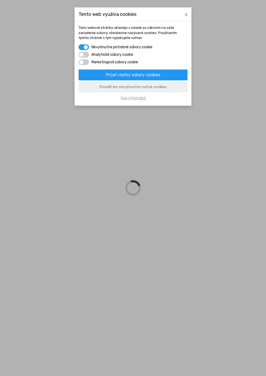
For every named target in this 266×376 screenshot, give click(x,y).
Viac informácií (133, 98)
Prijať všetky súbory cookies (133, 74)
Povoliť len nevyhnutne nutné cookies (133, 87)
